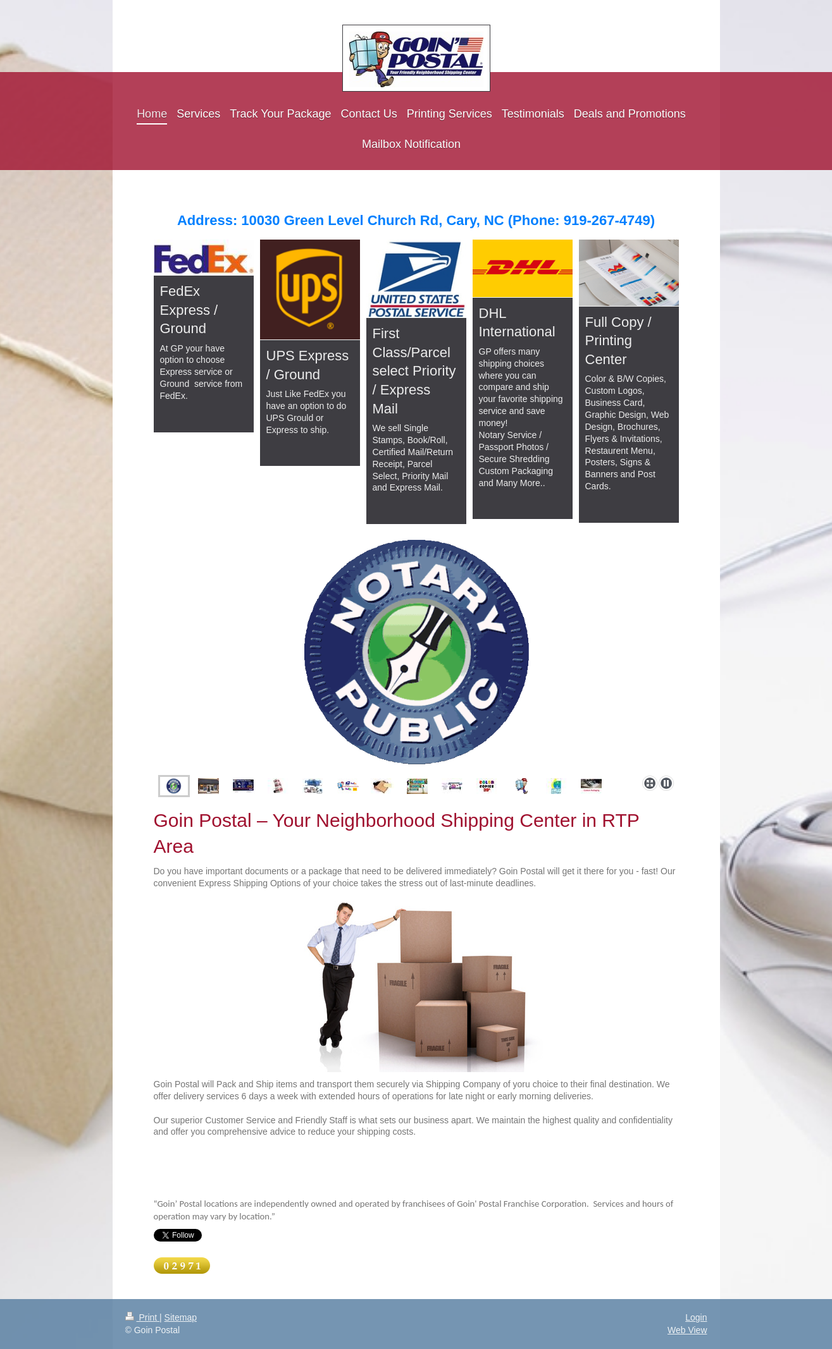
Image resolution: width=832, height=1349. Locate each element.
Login (696, 1317)
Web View (687, 1330)
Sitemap (181, 1317)
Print (142, 1317)
